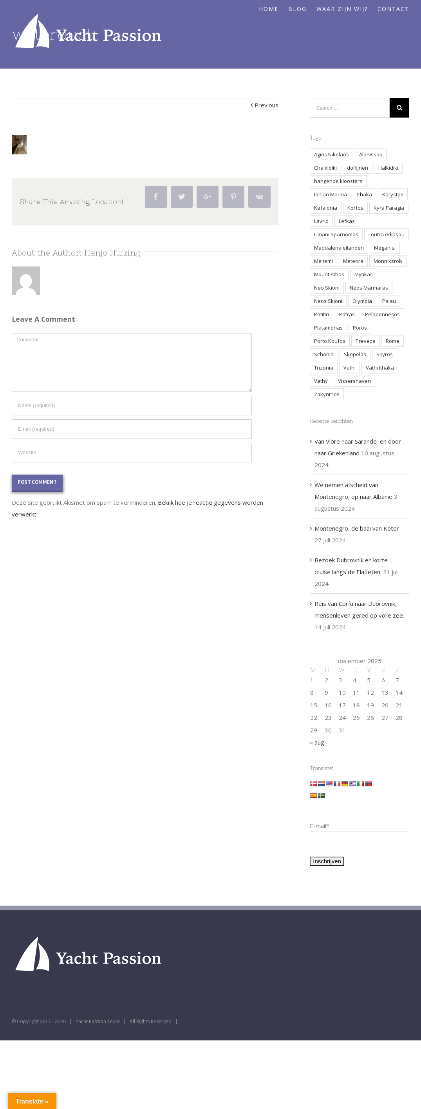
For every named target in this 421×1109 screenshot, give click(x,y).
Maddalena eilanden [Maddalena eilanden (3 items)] (339, 247)
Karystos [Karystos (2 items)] (392, 194)
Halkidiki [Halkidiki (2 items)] (388, 167)
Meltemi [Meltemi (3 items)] (323, 261)
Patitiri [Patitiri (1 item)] (321, 314)
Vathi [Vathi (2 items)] (349, 367)
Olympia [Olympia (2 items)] (362, 300)
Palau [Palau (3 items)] (389, 300)
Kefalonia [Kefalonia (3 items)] (325, 207)
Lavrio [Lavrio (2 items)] (321, 221)
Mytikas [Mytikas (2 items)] (363, 274)
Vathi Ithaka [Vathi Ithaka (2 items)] (380, 367)
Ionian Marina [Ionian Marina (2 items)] (330, 194)
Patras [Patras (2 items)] (347, 314)
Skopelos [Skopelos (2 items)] (355, 354)
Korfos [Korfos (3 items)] (355, 207)
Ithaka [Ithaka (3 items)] (364, 194)
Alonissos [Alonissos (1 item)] (370, 154)
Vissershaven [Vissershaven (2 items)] (354, 380)
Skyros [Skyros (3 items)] (384, 354)
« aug (317, 742)
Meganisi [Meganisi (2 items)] (385, 247)
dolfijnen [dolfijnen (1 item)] (357, 167)
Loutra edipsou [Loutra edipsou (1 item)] (387, 234)
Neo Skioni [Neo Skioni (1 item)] (327, 287)
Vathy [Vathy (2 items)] (321, 380)
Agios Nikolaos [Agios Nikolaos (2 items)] (331, 154)
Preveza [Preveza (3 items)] (366, 340)
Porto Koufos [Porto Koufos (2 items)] (329, 340)
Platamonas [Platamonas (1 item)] (328, 327)
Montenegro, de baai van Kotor (356, 528)
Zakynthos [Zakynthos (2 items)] (327, 394)
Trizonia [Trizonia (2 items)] (323, 367)
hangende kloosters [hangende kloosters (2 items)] (338, 181)
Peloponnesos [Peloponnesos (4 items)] (382, 314)
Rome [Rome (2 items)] (392, 340)
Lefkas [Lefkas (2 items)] (347, 221)
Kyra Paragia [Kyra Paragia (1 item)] (389, 207)
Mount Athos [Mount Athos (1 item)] (329, 274)
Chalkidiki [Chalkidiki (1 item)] (325, 167)
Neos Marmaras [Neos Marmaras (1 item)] (369, 287)
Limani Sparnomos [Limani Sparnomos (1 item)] (336, 234)
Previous (266, 105)
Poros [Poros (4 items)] (360, 327)
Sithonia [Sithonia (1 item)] (324, 354)
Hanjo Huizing (112, 252)
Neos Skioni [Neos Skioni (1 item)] (328, 300)
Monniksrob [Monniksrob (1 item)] (388, 261)
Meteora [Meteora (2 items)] (353, 261)
